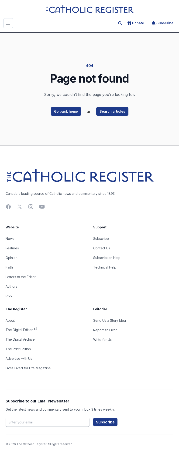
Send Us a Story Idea (109, 320)
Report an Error (105, 330)
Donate (135, 23)
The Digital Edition (21, 329)
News (10, 239)
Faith (9, 267)
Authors (11, 286)
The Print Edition (18, 349)
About (10, 320)
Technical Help (104, 267)
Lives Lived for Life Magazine (28, 368)
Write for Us (102, 340)
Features (12, 248)
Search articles (112, 111)
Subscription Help (106, 258)
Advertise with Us (19, 358)
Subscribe (162, 23)
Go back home (66, 111)
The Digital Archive (20, 339)
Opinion (11, 258)
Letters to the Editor (21, 277)
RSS (9, 296)
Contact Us (101, 248)
